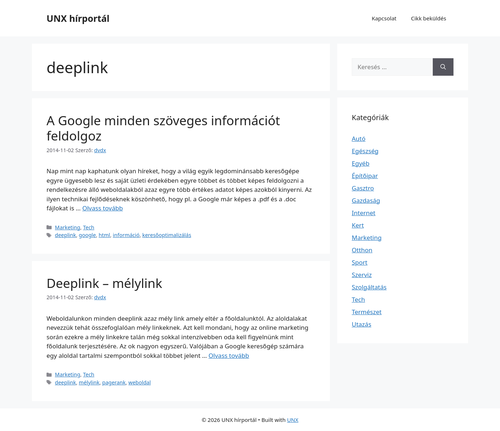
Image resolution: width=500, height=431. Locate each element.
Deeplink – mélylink (104, 283)
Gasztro (363, 188)
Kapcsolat (384, 18)
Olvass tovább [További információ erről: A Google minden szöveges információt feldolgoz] (102, 208)
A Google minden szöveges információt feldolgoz (163, 128)
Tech (88, 227)
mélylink (89, 382)
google (87, 235)
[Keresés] (443, 67)
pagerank (113, 382)
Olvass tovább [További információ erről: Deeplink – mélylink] (229, 355)
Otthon (362, 250)
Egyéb (361, 163)
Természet (367, 312)
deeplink (65, 235)
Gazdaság (366, 200)
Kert (358, 225)
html (104, 235)
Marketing (67, 227)
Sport (359, 262)
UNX (292, 419)
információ (126, 235)
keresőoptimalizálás (166, 235)
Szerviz (362, 274)
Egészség (365, 151)
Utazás (361, 324)
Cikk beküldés (428, 18)
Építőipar (365, 175)
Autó (359, 138)
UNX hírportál (78, 18)
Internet (363, 213)
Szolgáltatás (369, 287)
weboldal (139, 382)
